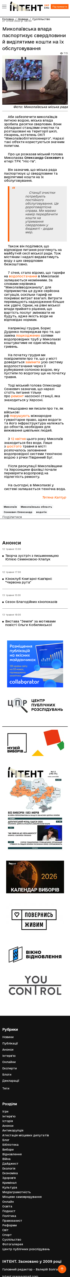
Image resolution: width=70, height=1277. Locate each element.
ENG (46, 7)
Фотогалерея (12, 1244)
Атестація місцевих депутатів (25, 1135)
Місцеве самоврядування (22, 1196)
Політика (9, 1216)
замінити (32, 362)
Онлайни (9, 1062)
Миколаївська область (36, 506)
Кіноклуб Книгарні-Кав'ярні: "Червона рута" (28, 580)
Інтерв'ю (8, 1055)
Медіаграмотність (16, 1192)
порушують (20, 415)
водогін (41, 512)
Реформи (9, 1225)
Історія (7, 1121)
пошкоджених (28, 335)
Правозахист (12, 1220)
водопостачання (23, 276)
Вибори (8, 1149)
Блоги (6, 1074)
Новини (8, 1037)
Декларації (10, 1080)
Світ (5, 1230)
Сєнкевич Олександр (18, 512)
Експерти (9, 1068)
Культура (9, 1187)
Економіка (10, 1173)
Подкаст (8, 1211)
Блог (6, 1140)
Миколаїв (10, 506)
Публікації (10, 1043)
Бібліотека (10, 1144)
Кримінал (9, 1182)
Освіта (7, 1206)
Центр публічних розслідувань (26, 1249)
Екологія (8, 1168)
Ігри (5, 1111)
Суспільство (11, 1239)
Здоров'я (9, 1177)
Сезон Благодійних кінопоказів (31, 602)
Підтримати (59, 6)
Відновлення (12, 1154)
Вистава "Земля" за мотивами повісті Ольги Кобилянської (30, 623)
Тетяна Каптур (54, 497)
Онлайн (8, 1201)
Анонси (11, 542)
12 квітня (18, 439)
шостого (14, 446)
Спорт (7, 1234)
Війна (6, 1159)
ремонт (17, 396)
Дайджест (10, 1163)
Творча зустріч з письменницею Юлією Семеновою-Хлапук (32, 557)
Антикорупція (12, 1130)
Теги (5, 1088)
